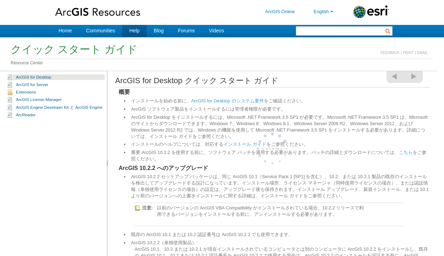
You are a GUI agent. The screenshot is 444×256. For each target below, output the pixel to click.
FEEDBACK (390, 53)
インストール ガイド (244, 144)
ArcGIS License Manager (39, 99)
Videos (216, 30)
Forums (186, 30)
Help (134, 30)
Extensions (26, 92)
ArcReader (26, 115)
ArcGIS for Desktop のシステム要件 (227, 100)
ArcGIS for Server (32, 84)
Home (65, 30)
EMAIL (422, 53)
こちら (406, 152)
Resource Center (27, 62)
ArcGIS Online (280, 11)
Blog (159, 30)
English (324, 11)
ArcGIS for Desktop (33, 77)
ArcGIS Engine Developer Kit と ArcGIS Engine (59, 107)
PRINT (408, 53)
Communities (100, 30)
